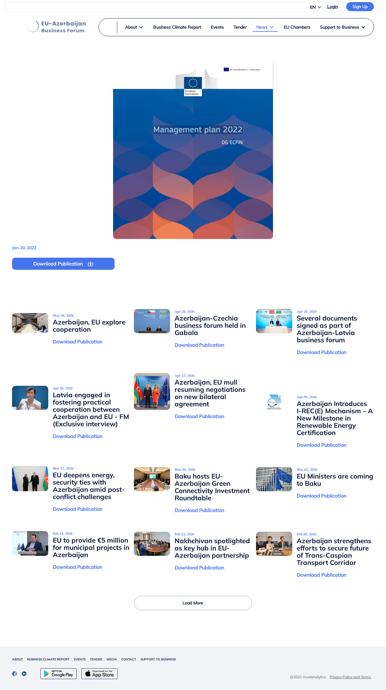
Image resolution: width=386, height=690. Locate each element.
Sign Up (360, 6)
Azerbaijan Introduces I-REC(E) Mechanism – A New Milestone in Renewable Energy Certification (335, 418)
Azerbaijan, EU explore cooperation (89, 326)
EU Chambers (297, 27)
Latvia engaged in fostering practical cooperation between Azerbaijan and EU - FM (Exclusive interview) (91, 409)
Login (332, 6)
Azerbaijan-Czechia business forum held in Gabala (210, 325)
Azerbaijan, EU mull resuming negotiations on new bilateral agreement (210, 393)
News (265, 27)
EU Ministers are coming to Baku (335, 480)
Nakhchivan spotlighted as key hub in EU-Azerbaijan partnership (212, 548)
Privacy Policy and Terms (350, 677)
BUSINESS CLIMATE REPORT (48, 659)
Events (217, 27)
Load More (192, 603)
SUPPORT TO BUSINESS (158, 659)
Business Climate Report (177, 27)
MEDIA (112, 659)
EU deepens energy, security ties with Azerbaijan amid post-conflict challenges (89, 486)
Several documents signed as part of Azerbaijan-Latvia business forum (327, 329)
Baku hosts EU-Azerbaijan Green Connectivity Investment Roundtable (212, 487)
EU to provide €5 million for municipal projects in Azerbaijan (91, 547)
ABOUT (17, 659)
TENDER (96, 659)
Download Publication (77, 342)
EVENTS (80, 659)
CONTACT (128, 659)
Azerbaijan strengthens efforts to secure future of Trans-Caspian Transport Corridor (334, 552)
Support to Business (343, 27)
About (134, 27)
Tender (240, 27)
